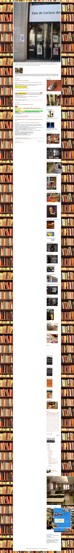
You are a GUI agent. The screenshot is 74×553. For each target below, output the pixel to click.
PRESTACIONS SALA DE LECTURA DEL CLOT (52, 428)
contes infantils (50, 431)
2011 (48, 448)
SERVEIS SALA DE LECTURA (51, 416)
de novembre (50, 451)
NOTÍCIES (57, 427)
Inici (29, 141)
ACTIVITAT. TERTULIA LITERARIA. (51, 421)
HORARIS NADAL (49, 426)
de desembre (50, 450)
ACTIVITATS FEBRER (49, 423)
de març (49, 466)
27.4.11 (57, 416)
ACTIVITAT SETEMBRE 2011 (55, 420)
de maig (49, 457)
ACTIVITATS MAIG (55, 423)
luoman (39, 548)
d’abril (49, 465)
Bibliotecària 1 (54, 470)
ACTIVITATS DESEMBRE (55, 422)
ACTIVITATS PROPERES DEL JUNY (24, 104)
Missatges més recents (18, 141)
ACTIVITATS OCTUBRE (51, 414)
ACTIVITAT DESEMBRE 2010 (54, 418)
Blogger (47, 548)
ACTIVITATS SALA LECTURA (54, 415)
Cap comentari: (26, 90)
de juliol (49, 455)
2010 (48, 449)
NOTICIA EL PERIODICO (52, 427)
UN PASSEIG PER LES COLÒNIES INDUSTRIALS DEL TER (53, 463)
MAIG (52, 426)
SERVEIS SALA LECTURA (21, 80)
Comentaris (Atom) (21, 142)
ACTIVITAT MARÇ (49, 420)
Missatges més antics (40, 141)
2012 (48, 447)
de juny (49, 456)
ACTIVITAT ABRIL (49, 417)
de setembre (50, 454)
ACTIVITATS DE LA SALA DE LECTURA (26, 138)
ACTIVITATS (22, 100)
